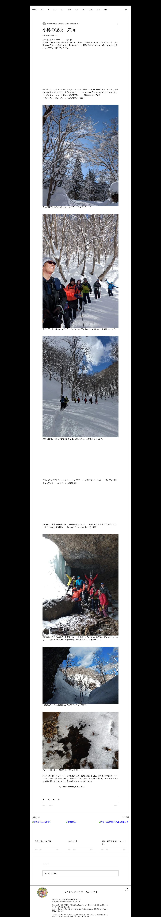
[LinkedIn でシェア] (54, 799)
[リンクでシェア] (59, 799)
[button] (126, 9)
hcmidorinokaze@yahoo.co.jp (71, 899)
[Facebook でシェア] (43, 799)
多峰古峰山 (73, 841)
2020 (69, 9)
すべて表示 (125, 817)
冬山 (54, 9)
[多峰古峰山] (80, 829)
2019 (61, 9)
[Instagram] (126, 889)
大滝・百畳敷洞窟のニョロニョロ (113, 842)
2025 (105, 9)
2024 (98, 9)
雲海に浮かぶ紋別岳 (43, 841)
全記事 (34, 9)
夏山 (42, 9)
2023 (91, 9)
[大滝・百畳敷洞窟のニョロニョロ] (114, 829)
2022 (83, 9)
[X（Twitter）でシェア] (48, 799)
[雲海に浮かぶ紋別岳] (47, 829)
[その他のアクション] (117, 23)
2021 (76, 9)
